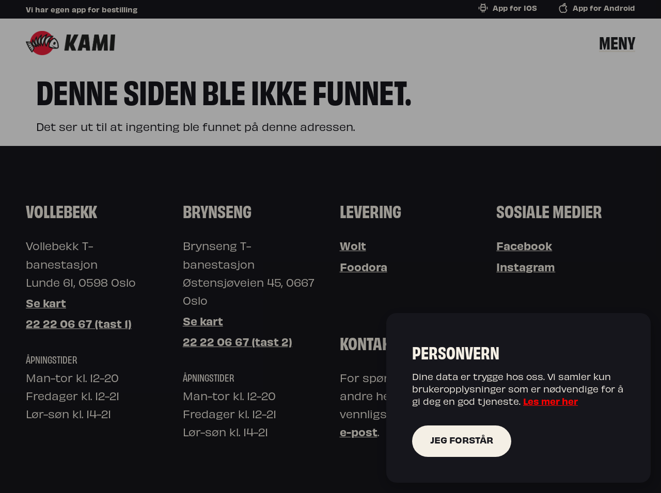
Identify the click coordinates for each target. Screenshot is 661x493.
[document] (330, 246)
